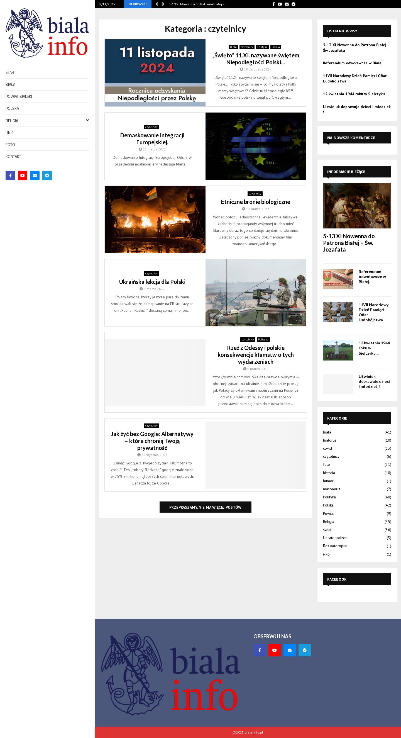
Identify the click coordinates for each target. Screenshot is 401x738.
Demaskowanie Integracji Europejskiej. (152, 138)
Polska (12, 108)
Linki (10, 132)
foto (10, 144)
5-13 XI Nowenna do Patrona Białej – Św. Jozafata (349, 243)
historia (329, 472)
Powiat (328, 513)
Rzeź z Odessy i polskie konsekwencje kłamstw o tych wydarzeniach (256, 354)
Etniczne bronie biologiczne (255, 201)
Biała (10, 84)
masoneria (331, 488)
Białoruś (329, 440)
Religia (47, 120)
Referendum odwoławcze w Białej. (353, 62)
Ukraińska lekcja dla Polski (152, 281)
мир (326, 554)
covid (327, 448)
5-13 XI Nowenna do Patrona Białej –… (197, 4)
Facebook (336, 579)
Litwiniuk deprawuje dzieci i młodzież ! (374, 381)
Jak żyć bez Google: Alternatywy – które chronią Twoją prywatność (152, 440)
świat (327, 529)
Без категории (335, 545)
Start (11, 72)
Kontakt (13, 156)
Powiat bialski (19, 96)
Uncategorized (335, 537)
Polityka (262, 47)
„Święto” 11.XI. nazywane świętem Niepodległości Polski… (255, 58)
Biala (233, 47)
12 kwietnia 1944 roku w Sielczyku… (355, 93)
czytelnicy (247, 47)
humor (328, 480)
